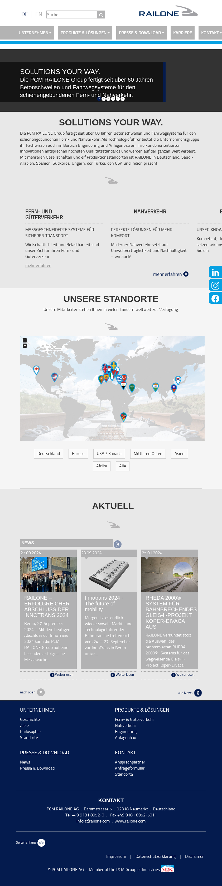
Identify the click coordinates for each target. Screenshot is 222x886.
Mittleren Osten (148, 453)
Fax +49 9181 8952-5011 (133, 815)
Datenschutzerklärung (156, 856)
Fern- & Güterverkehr (134, 719)
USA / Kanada (109, 453)
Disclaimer (194, 856)
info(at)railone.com (93, 821)
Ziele (24, 725)
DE (24, 14)
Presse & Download (140, 32)
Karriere (182, 32)
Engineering (126, 731)
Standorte (29, 737)
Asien (180, 453)
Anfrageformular (130, 768)
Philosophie (30, 731)
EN (38, 14)
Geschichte (30, 719)
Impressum (116, 856)
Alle (122, 465)
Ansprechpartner (130, 762)
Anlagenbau (125, 737)
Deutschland (48, 453)
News (25, 762)
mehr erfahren (38, 265)
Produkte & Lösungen (84, 32)
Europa (78, 453)
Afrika (101, 465)
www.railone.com (130, 821)
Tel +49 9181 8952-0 (84, 815)
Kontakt (125, 753)
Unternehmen (33, 32)
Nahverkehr (125, 725)
